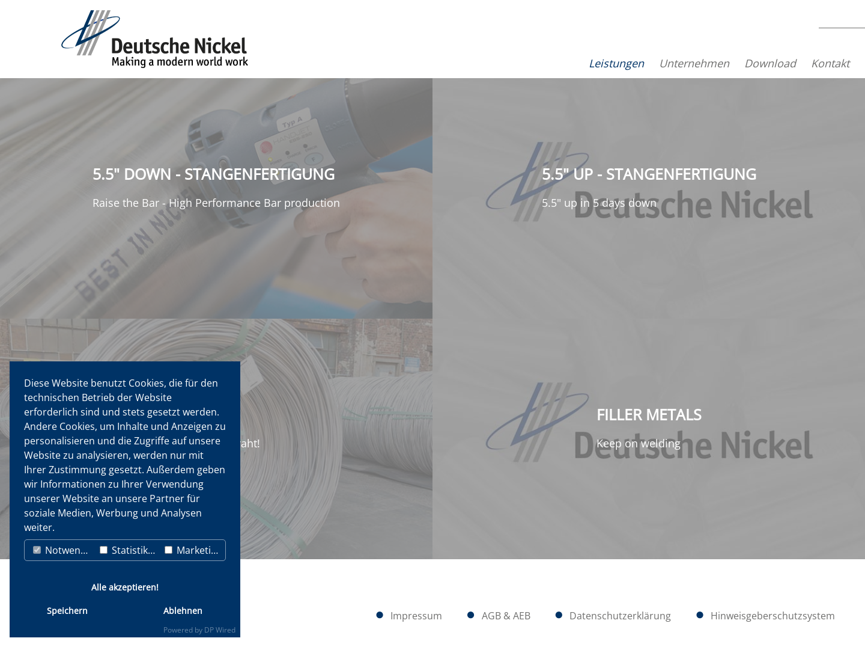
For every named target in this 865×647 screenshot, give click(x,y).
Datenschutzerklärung (620, 615)
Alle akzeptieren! (125, 587)
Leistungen (571, 63)
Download (725, 63)
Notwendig (63, 550)
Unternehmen (650, 63)
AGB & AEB (506, 615)
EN (837, 55)
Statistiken (129, 550)
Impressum (416, 615)
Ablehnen (182, 610)
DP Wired (219, 630)
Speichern (67, 610)
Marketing (193, 550)
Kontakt (785, 63)
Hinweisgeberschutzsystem (773, 615)
